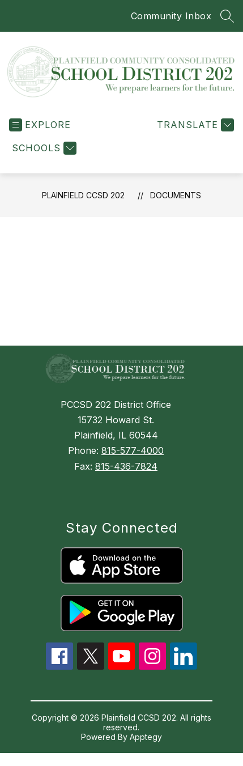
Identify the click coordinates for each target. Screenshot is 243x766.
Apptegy (146, 737)
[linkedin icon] (183, 666)
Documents (175, 195)
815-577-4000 (132, 450)
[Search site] (227, 16)
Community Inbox (171, 16)
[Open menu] (40, 125)
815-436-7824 (126, 466)
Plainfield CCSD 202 (83, 195)
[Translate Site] (194, 125)
